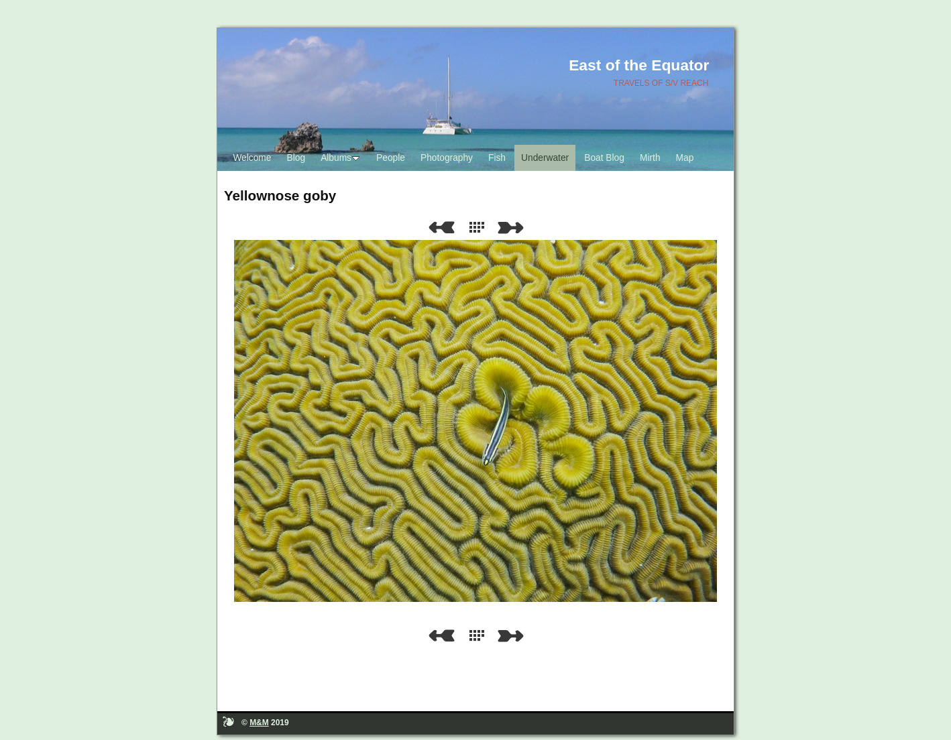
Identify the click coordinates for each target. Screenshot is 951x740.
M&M (259, 722)
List (479, 228)
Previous (441, 228)
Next (513, 228)
